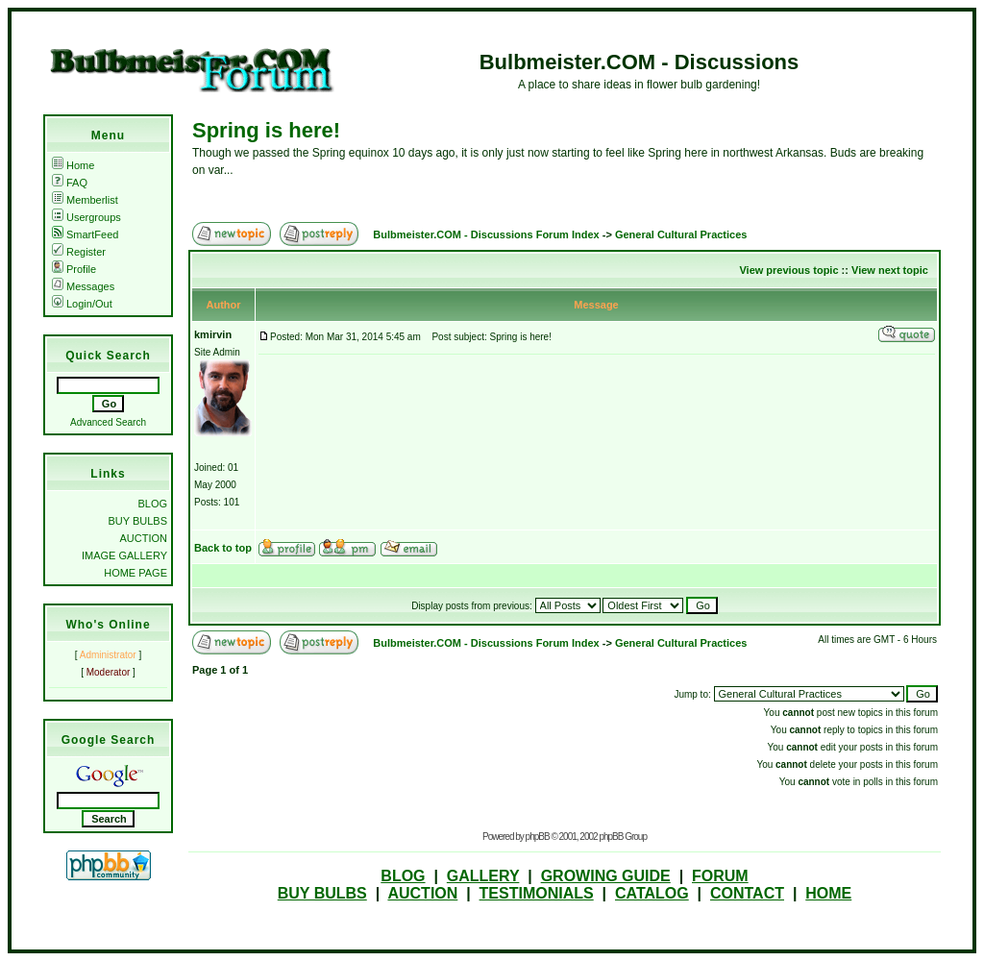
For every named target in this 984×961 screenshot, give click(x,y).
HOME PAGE (135, 573)
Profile (74, 269)
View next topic (889, 270)
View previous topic (788, 270)
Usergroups (86, 217)
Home (73, 165)
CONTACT (747, 893)
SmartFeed (85, 234)
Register (79, 252)
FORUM (720, 876)
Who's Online (107, 624)
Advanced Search (108, 422)
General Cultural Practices (681, 234)
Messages (83, 286)
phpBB (538, 836)
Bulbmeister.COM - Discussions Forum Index (486, 234)
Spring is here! (266, 130)
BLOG (152, 503)
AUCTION (144, 538)
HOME (828, 893)
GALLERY (483, 876)
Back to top (223, 548)
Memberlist (85, 200)
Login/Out (82, 303)
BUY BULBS (137, 521)
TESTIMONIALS (537, 893)
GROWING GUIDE (606, 876)
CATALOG (652, 893)
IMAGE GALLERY (124, 555)
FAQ (69, 182)
